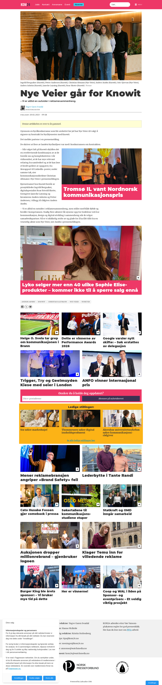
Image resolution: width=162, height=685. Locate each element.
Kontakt (46, 5)
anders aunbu (28, 302)
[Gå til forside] (25, 4)
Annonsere (57, 5)
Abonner (79, 5)
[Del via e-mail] (30, 307)
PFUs (129, 630)
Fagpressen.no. (14, 669)
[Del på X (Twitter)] (26, 307)
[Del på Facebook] (22, 307)
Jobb (37, 5)
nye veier (74, 302)
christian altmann (57, 302)
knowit (41, 302)
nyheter (86, 302)
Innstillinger (152, 683)
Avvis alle (49, 678)
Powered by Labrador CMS (81, 682)
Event (67, 5)
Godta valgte (34, 678)
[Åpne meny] (138, 4)
